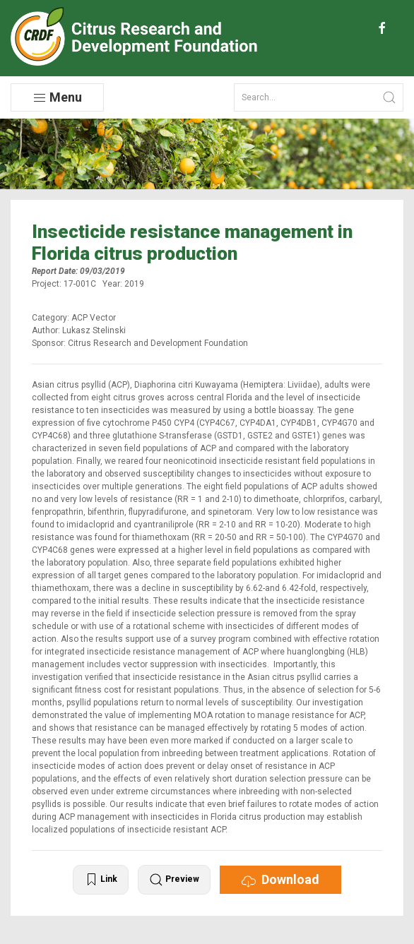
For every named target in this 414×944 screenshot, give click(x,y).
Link (100, 880)
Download (280, 880)
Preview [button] (174, 880)
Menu (57, 97)
